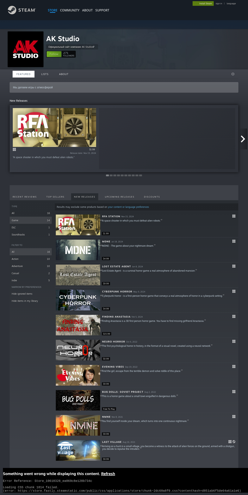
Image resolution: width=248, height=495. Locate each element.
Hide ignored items (22, 293)
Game (31, 220)
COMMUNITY (69, 10)
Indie (31, 280)
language (231, 3)
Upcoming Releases (119, 196)
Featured (23, 74)
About (87, 10)
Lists (44, 74)
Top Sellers (55, 196)
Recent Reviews (25, 196)
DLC (31, 227)
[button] (54, 54)
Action (31, 259)
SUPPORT (102, 10)
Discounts (152, 196)
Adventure (31, 266)
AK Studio (62, 38)
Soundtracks (31, 234)
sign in (219, 3)
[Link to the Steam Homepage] (25, 13)
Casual (31, 273)
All (31, 213)
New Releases (84, 196)
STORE (52, 10)
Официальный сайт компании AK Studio (71, 46)
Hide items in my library (25, 300)
